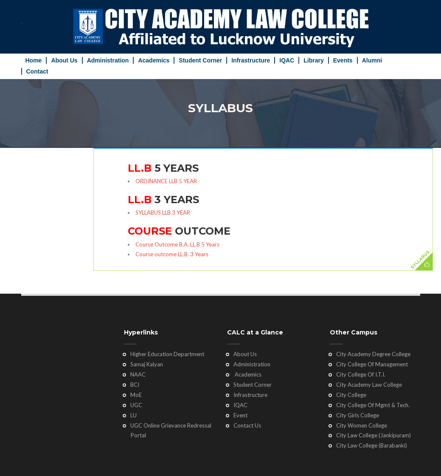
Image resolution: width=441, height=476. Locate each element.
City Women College (361, 425)
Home (33, 60)
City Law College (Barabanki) (371, 445)
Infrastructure (250, 60)
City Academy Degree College (373, 354)
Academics (153, 60)
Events (343, 60)
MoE (136, 394)
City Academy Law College (369, 384)
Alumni (372, 60)
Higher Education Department (167, 354)
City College (351, 394)
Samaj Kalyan (146, 364)
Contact (37, 71)
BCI (134, 384)
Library (313, 60)
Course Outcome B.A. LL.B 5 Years (177, 244)
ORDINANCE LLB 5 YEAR (166, 181)
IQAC (286, 60)
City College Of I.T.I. (360, 374)
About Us (64, 60)
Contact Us (247, 425)
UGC (136, 405)
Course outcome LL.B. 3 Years (171, 254)
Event (240, 415)
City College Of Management (372, 364)
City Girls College (357, 415)
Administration (108, 60)
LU (133, 415)
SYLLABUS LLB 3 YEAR (162, 212)
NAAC (138, 374)
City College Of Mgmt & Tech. (373, 405)
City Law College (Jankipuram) (373, 435)
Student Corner (200, 60)
